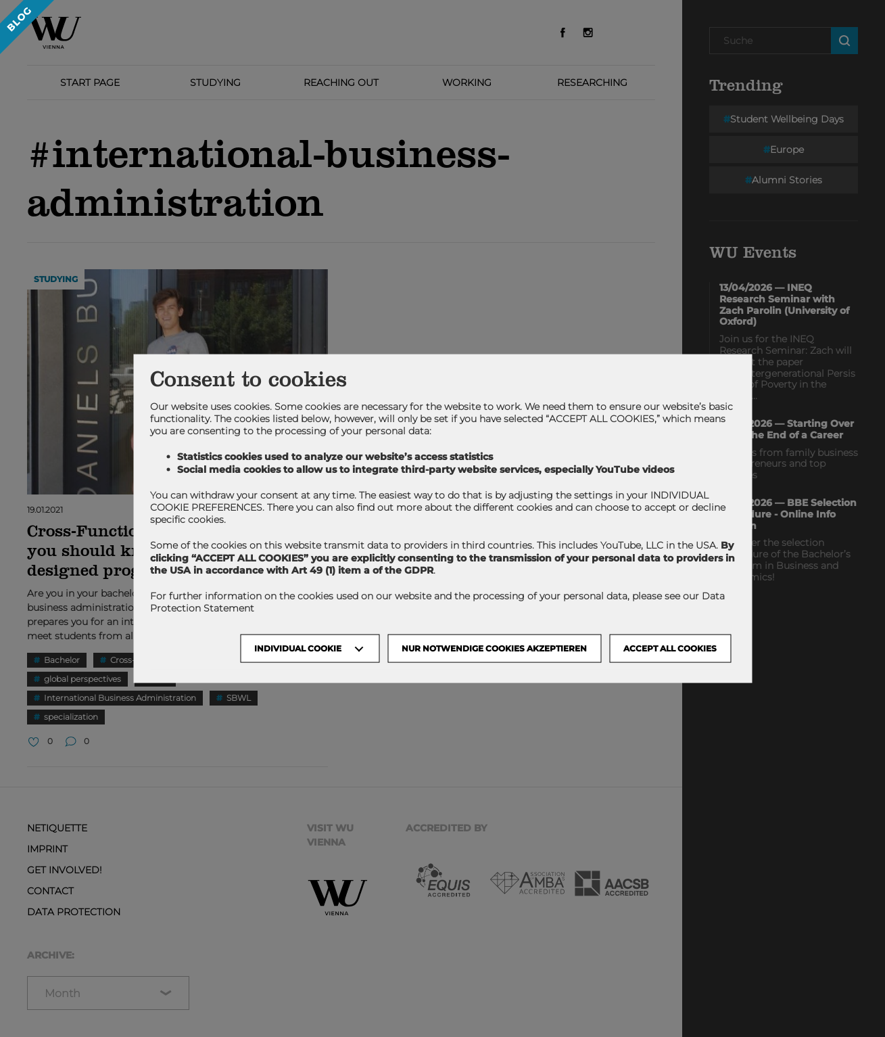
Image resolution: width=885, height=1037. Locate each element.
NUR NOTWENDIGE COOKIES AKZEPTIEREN (494, 648)
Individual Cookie (297, 648)
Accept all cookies (670, 648)
